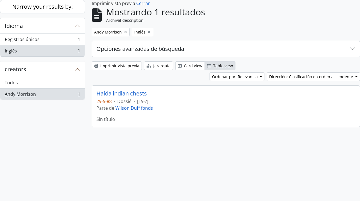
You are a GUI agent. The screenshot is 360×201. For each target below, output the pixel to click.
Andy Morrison (42, 95)
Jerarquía (159, 65)
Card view (190, 65)
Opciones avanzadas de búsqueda (140, 48)
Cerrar (143, 3)
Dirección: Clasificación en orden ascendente (311, 76)
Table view (220, 65)
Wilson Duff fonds (134, 108)
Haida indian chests (121, 93)
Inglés (42, 51)
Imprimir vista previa (116, 65)
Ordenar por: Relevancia (235, 76)
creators (15, 69)
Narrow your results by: (42, 6)
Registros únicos (42, 40)
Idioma (14, 26)
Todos (11, 83)
